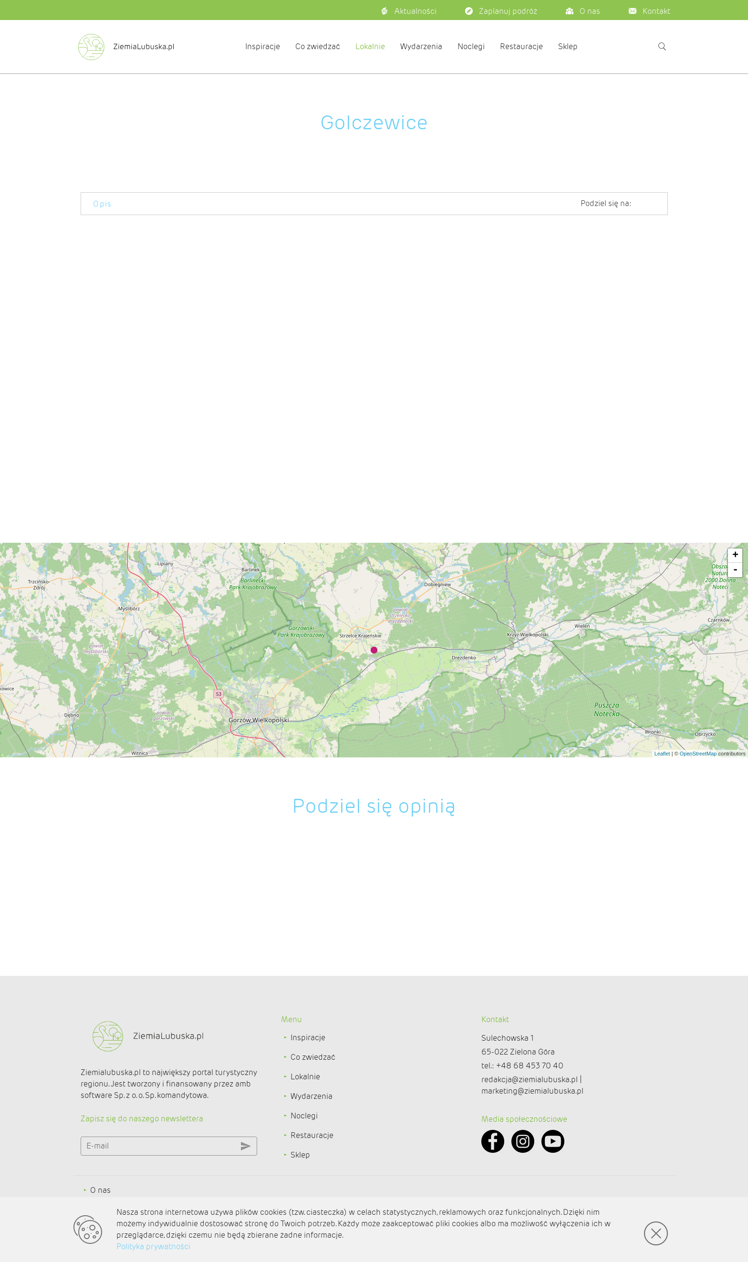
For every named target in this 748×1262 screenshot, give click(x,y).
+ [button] (735, 555)
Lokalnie (370, 46)
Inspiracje (262, 46)
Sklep (568, 46)
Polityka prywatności (153, 1246)
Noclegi (471, 46)
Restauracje (521, 46)
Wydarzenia (421, 46)
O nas (100, 1190)
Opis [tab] (102, 204)
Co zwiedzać (317, 46)
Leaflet (662, 753)
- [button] (735, 570)
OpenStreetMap (698, 753)
